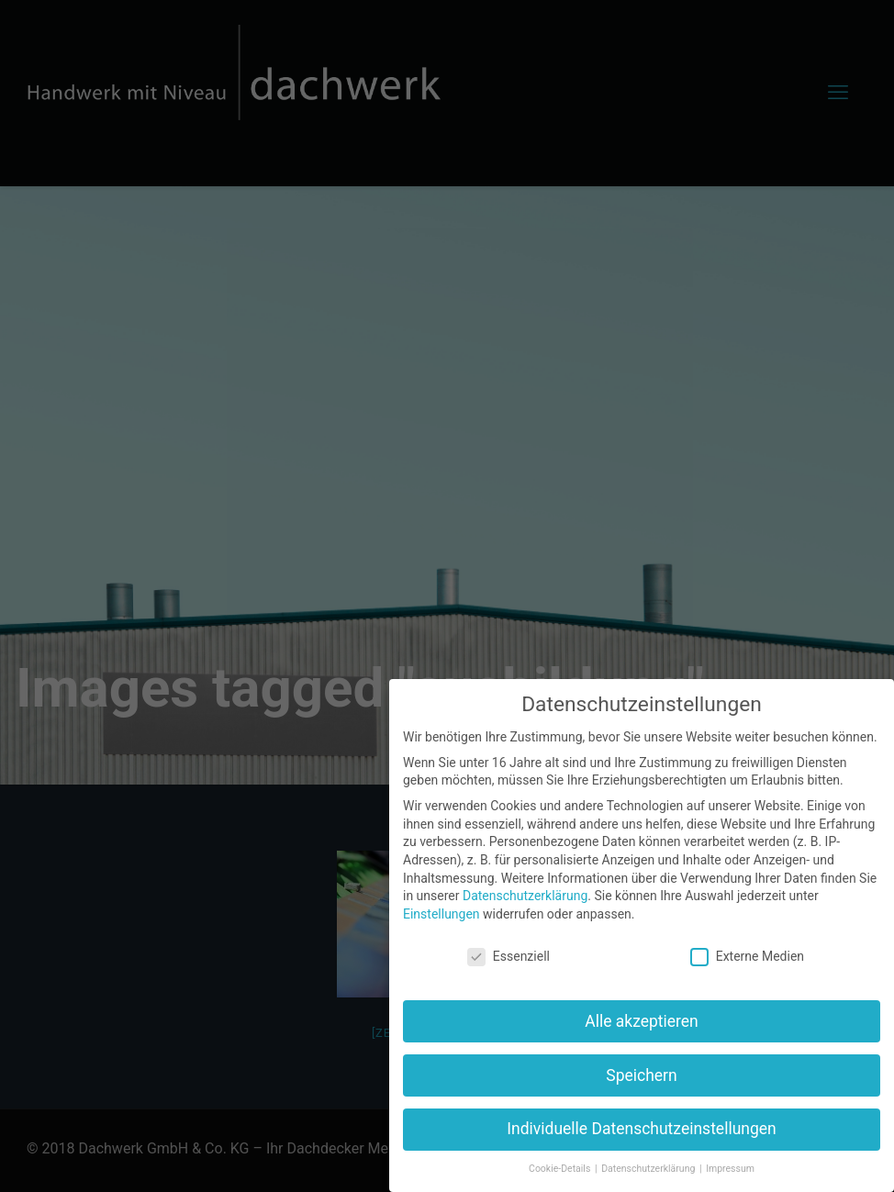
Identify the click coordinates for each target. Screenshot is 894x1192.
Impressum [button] (730, 1169)
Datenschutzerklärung (525, 895)
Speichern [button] (641, 1075)
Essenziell (508, 956)
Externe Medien (747, 956)
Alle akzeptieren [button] (641, 1021)
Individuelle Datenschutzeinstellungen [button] (641, 1129)
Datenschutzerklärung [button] (649, 1169)
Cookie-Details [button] (561, 1169)
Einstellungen (441, 914)
